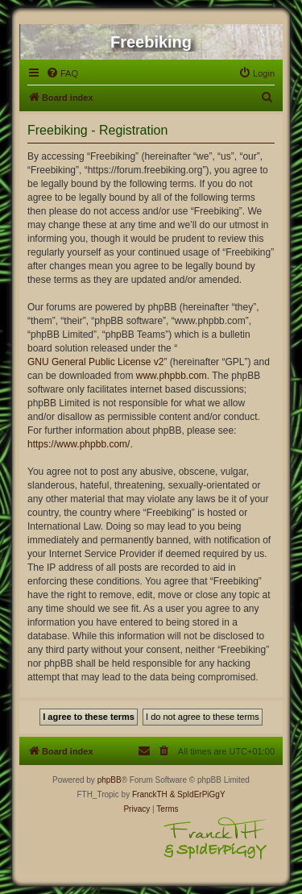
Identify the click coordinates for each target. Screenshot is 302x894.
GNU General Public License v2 (95, 362)
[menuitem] (62, 73)
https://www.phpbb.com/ (78, 444)
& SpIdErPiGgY (197, 794)
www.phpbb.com (171, 375)
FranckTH (150, 794)
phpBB (109, 779)
